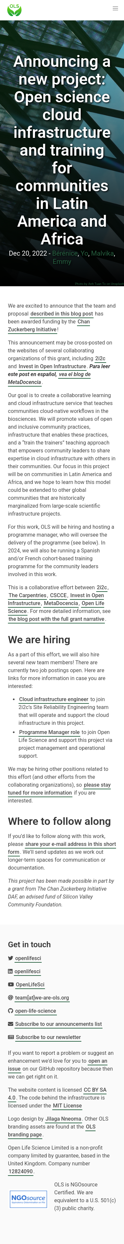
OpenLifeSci (30, 984)
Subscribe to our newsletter (48, 1037)
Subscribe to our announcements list (58, 1024)
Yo (84, 253)
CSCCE (58, 595)
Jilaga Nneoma (63, 1119)
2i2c (100, 358)
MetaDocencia (61, 603)
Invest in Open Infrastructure (52, 366)
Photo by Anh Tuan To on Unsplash (99, 284)
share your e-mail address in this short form (62, 848)
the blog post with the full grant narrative (56, 619)
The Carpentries (27, 595)
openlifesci (28, 958)
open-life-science (35, 1011)
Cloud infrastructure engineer (53, 699)
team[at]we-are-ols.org (42, 998)
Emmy (62, 262)
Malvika (102, 253)
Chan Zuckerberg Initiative (49, 325)
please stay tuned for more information (59, 789)
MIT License (67, 1106)
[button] (115, 8)
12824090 (21, 1171)
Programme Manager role (49, 732)
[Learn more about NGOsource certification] (28, 1196)
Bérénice (65, 253)
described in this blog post (61, 314)
